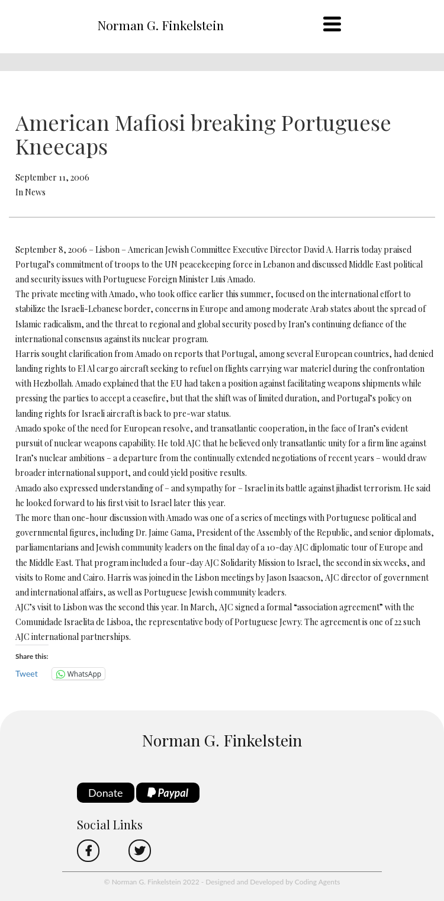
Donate (105, 792)
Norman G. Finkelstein (160, 25)
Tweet (26, 673)
